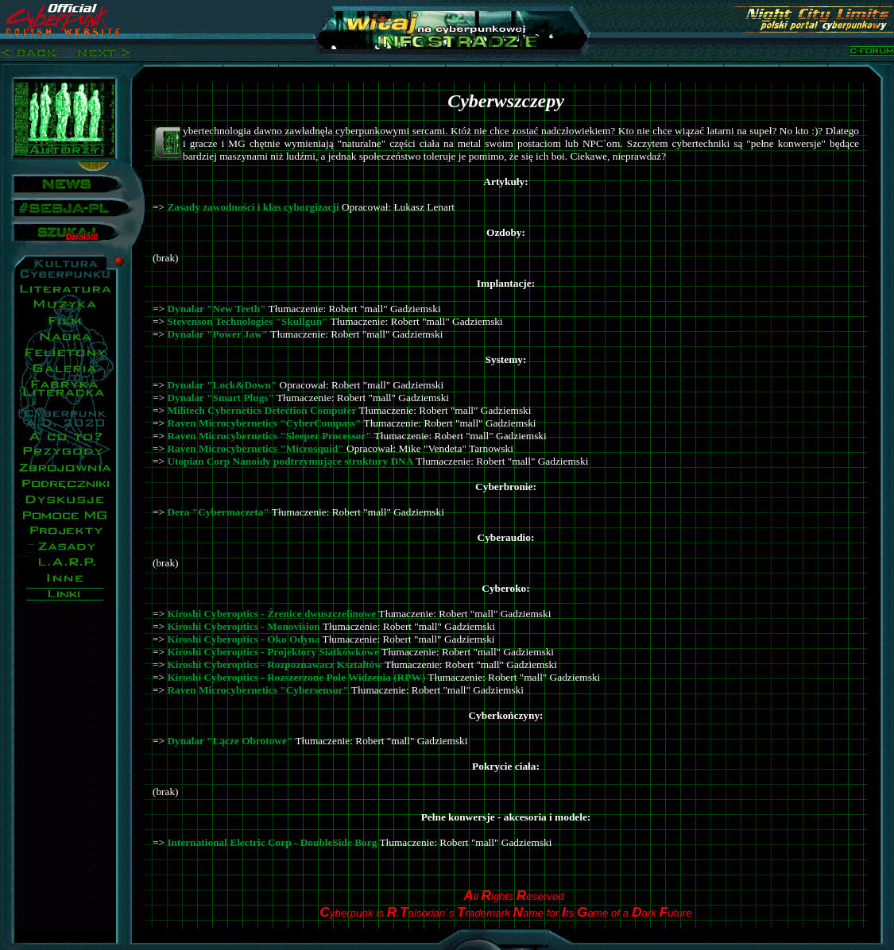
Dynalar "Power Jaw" (217, 334)
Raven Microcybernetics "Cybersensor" (258, 690)
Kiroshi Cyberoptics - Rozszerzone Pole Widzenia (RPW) (296, 677)
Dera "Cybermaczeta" (218, 512)
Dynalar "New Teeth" (216, 309)
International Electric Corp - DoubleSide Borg (272, 842)
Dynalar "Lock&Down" (222, 385)
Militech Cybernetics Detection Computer (261, 410)
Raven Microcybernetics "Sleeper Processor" (269, 436)
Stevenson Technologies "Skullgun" (247, 321)
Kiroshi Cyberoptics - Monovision (243, 626)
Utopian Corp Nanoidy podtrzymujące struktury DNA (290, 461)
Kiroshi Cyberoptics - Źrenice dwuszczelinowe (271, 614)
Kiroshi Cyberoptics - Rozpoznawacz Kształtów (274, 664)
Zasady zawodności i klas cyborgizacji (253, 207)
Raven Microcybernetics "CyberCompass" (264, 423)
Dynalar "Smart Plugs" (220, 398)
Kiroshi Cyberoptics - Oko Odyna (243, 639)
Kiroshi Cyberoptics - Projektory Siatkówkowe (273, 652)
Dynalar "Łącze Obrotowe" (229, 741)
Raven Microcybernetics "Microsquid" (255, 448)
